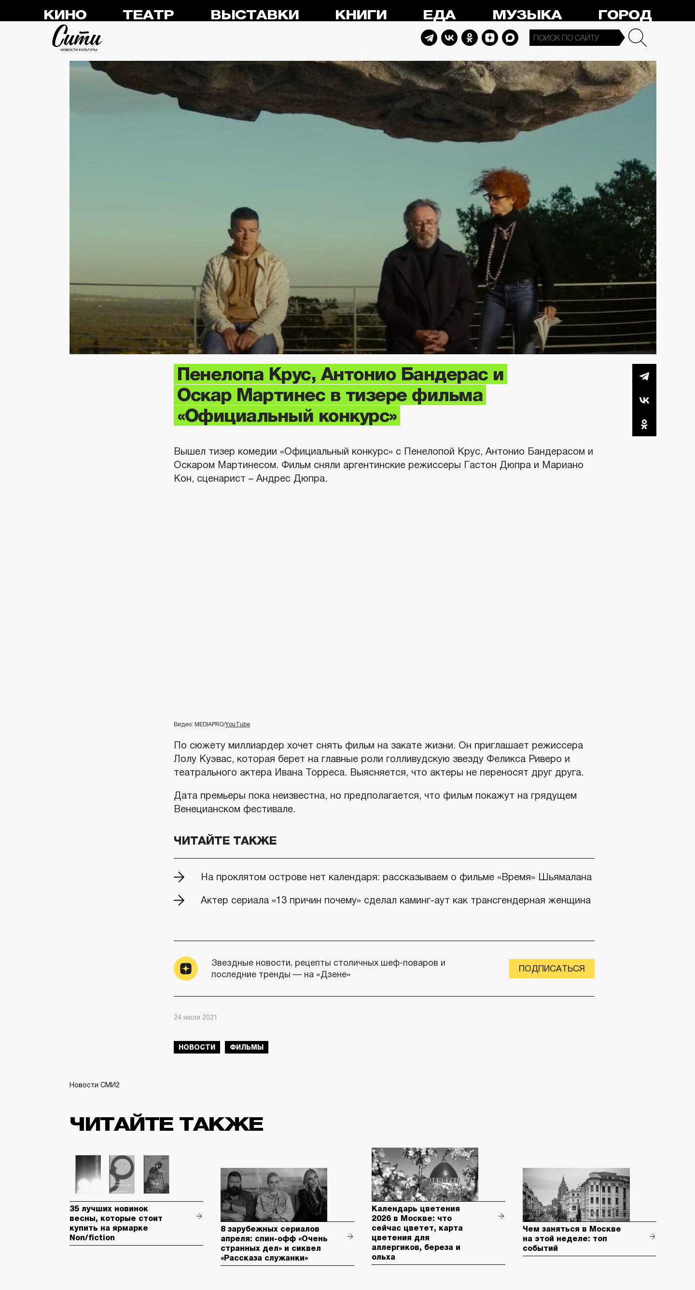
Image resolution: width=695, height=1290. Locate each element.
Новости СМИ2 (95, 1085)
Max (510, 37)
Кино (64, 15)
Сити (77, 37)
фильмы (247, 1047)
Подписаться (552, 968)
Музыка (527, 15)
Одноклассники (644, 424)
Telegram (429, 37)
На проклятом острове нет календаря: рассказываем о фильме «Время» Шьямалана (396, 877)
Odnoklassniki (469, 37)
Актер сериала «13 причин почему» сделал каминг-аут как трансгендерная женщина (396, 900)
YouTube (237, 724)
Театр (148, 15)
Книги (361, 15)
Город (625, 15)
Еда (439, 15)
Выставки (254, 15)
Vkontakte (449, 37)
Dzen (490, 37)
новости (197, 1047)
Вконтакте (644, 400)
